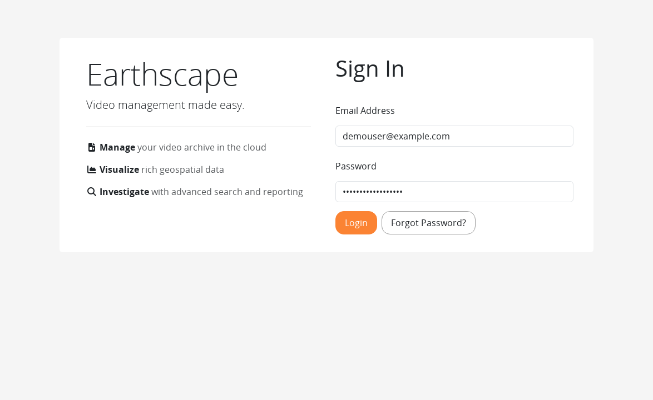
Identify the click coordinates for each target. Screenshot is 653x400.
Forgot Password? (428, 223)
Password (356, 166)
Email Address (365, 110)
